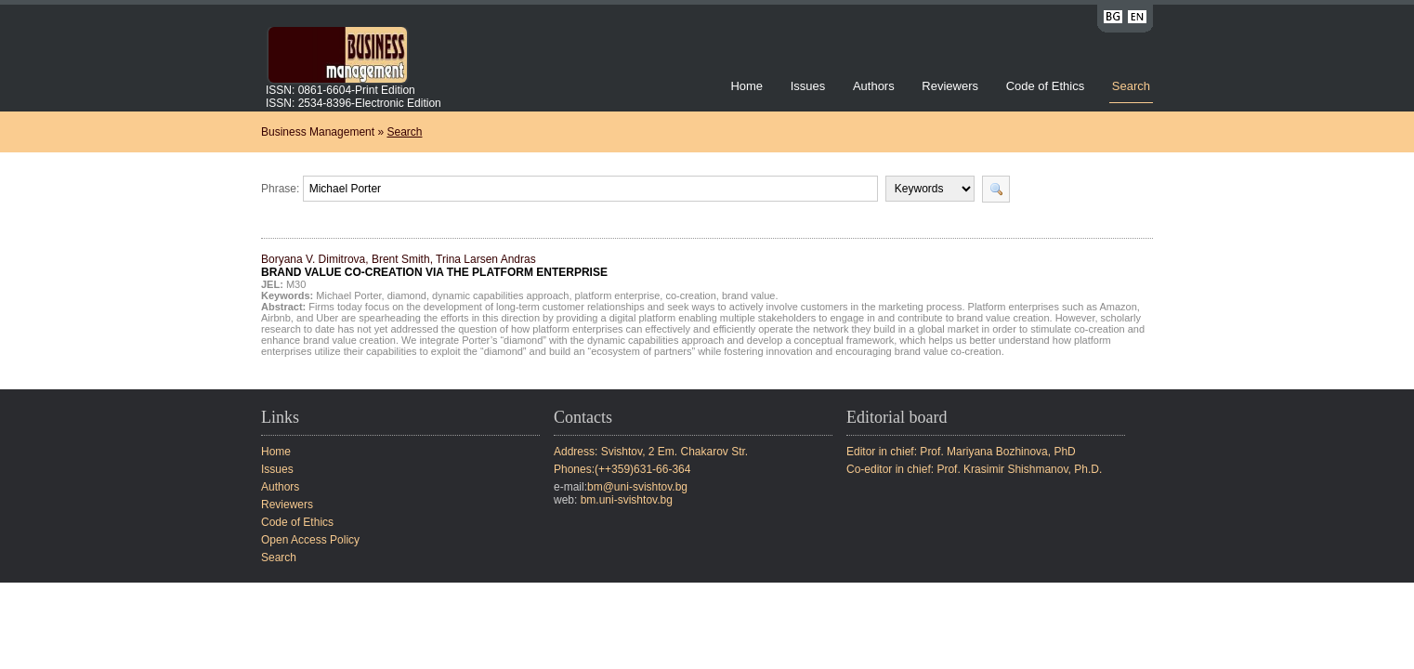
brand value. (750, 295)
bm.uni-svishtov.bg (627, 499)
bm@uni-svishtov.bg (637, 486)
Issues (808, 86)
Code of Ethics (1045, 86)
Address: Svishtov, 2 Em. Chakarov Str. (651, 451)
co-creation (690, 295)
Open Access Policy (310, 539)
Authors (874, 86)
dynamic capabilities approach (500, 295)
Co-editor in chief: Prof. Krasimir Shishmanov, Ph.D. (974, 469)
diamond (406, 295)
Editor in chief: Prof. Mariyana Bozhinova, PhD (961, 451)
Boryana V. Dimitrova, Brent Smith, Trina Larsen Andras (434, 266)
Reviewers (951, 86)
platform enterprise (618, 295)
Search (1131, 86)
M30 (296, 284)
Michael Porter (348, 295)
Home (746, 86)
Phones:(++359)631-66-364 (622, 469)
